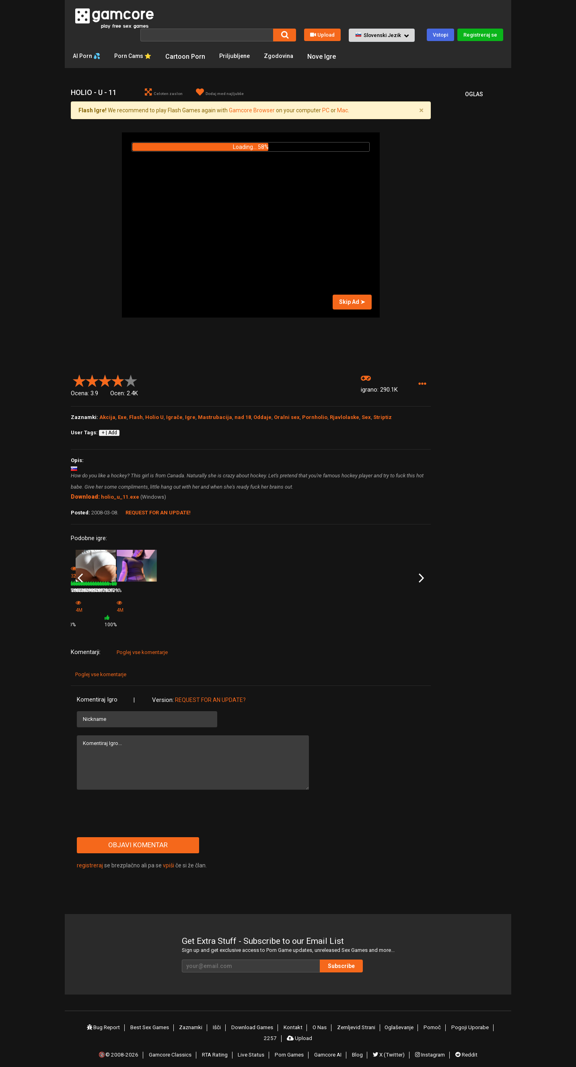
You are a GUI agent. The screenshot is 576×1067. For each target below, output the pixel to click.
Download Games (243, 1020)
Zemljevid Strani (345, 1020)
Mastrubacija (215, 418)
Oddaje (262, 418)
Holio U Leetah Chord (94, 604)
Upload (322, 34)
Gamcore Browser (252, 111)
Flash (136, 418)
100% (239, 617)
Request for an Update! (158, 513)
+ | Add (109, 433)
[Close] (421, 111)
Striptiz (382, 418)
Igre (190, 418)
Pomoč (421, 1020)
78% (181, 615)
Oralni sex (287, 418)
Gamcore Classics (170, 1044)
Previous (80, 575)
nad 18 (243, 418)
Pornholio (314, 418)
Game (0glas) (206, 606)
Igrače (174, 418)
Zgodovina (291, 56)
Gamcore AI (328, 1044)
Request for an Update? (210, 692)
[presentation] (138, 806)
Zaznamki (184, 1020)
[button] (382, 34)
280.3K (143, 615)
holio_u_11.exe (120, 498)
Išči (209, 1020)
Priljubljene (244, 56)
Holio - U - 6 (143, 604)
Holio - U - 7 (385, 604)
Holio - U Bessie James (278, 604)
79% (121, 615)
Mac (342, 111)
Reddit (464, 1044)
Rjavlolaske (344, 418)
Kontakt (284, 1020)
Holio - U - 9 (325, 604)
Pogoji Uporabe (457, 1020)
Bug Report (95, 1020)
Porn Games (289, 1044)
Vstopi (440, 34)
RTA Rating (216, 1044)
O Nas (309, 1020)
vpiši (169, 858)
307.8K (325, 615)
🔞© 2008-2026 (120, 1044)
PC (325, 111)
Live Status (252, 1044)
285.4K (385, 615)
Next (421, 575)
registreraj (90, 858)
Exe (122, 418)
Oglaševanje (388, 1020)
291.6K (264, 615)
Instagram (429, 1044)
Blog (356, 1044)
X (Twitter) (387, 1044)
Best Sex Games (142, 1020)
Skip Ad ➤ (352, 302)
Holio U (154, 418)
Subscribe (364, 959)
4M (199, 617)
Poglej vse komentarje (142, 645)
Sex (366, 418)
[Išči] (206, 34)
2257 (491, 1020)
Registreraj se (480, 34)
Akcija (107, 418)
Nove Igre (335, 56)
